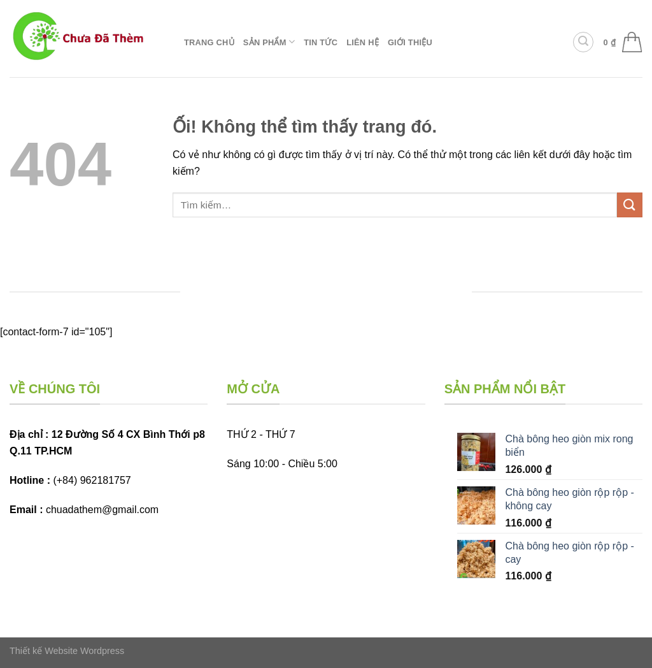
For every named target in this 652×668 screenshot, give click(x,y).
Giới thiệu (410, 42)
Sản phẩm (269, 42)
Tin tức (320, 42)
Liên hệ (362, 42)
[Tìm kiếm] (583, 42)
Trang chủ (209, 42)
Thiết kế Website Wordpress (67, 651)
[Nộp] (629, 204)
